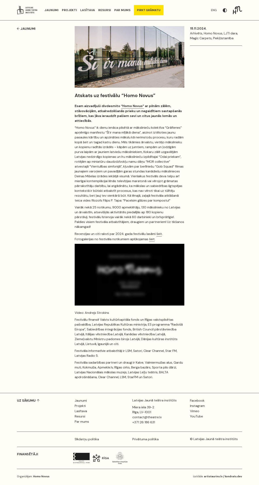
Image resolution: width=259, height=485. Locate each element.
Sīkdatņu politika (87, 439)
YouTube (196, 416)
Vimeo (194, 411)
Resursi (104, 10)
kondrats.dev (233, 476)
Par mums (122, 10)
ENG (214, 10)
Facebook (197, 400)
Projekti (69, 10)
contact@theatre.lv (147, 417)
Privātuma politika (145, 439)
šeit (159, 234)
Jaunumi (52, 10)
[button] (228, 10)
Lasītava (87, 10)
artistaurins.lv (213, 476)
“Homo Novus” (132, 106)
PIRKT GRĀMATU (148, 10)
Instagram (197, 406)
